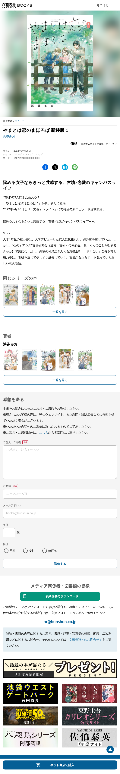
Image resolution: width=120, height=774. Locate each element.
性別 (5, 544)
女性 (32, 550)
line (75, 167)
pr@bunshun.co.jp (59, 621)
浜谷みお (9, 136)
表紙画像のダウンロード (61, 596)
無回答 (52, 550)
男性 (13, 550)
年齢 (5, 524)
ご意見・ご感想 (12, 442)
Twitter (55, 167)
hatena (65, 167)
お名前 (7, 486)
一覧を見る (60, 312)
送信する (60, 563)
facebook (45, 167)
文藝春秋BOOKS (17, 5)
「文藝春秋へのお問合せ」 (84, 639)
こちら (43, 432)
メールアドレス (12, 505)
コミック (19, 121)
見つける (102, 5)
